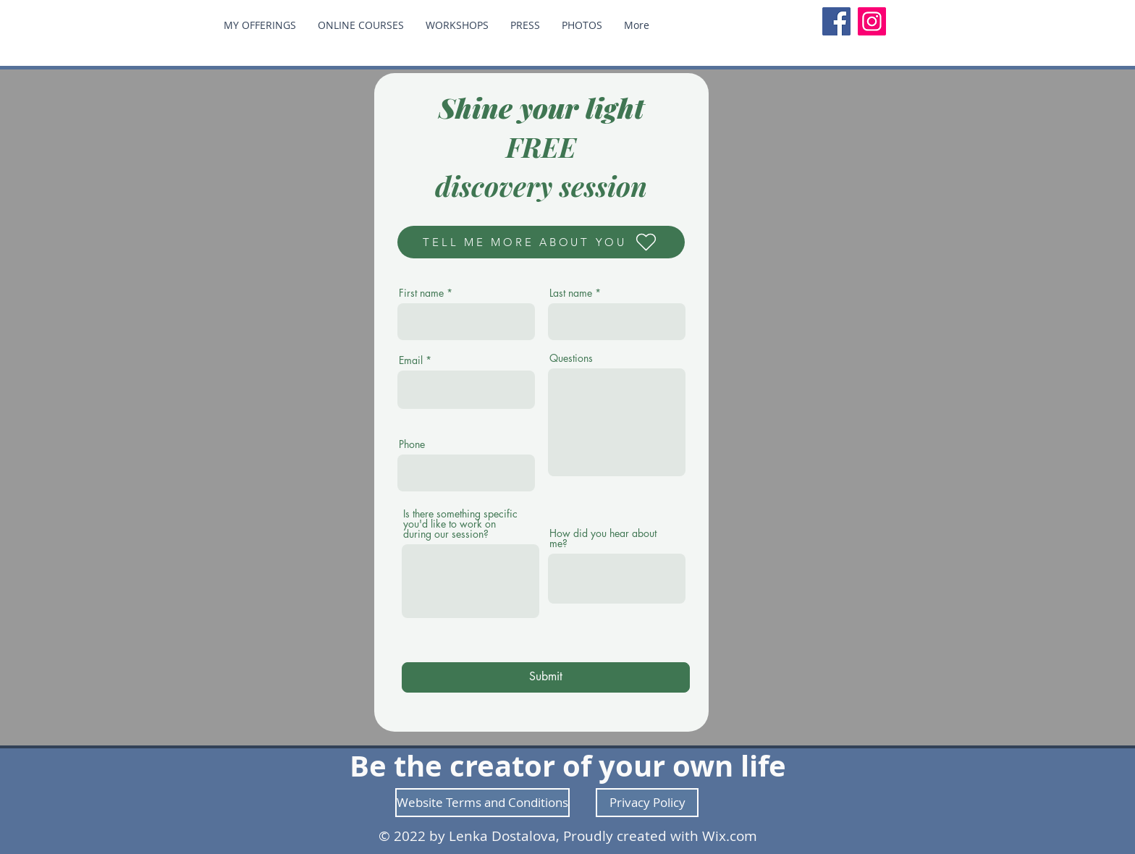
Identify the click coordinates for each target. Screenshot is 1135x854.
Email (411, 360)
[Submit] (546, 677)
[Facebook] (836, 21)
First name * (425, 293)
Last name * (575, 293)
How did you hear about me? (603, 538)
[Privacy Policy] (647, 802)
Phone (412, 444)
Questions (571, 358)
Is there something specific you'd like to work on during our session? (460, 524)
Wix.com (729, 835)
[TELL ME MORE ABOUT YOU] (541, 242)
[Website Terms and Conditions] (482, 802)
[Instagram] (872, 21)
